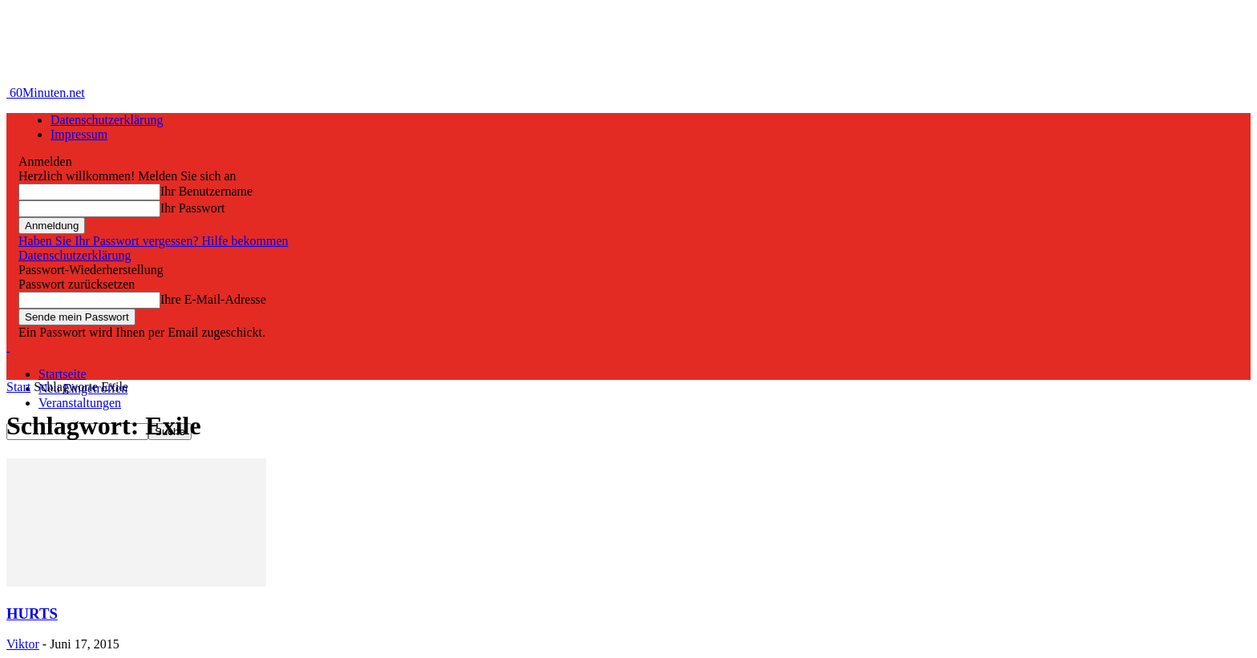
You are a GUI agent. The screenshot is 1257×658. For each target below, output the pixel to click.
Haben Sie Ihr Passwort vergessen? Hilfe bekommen (153, 241)
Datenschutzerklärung (107, 120)
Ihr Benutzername (206, 191)
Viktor (22, 644)
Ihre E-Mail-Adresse (213, 299)
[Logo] (8, 346)
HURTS (32, 613)
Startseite (62, 374)
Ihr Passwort (192, 208)
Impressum (79, 134)
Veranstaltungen (79, 403)
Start (18, 387)
